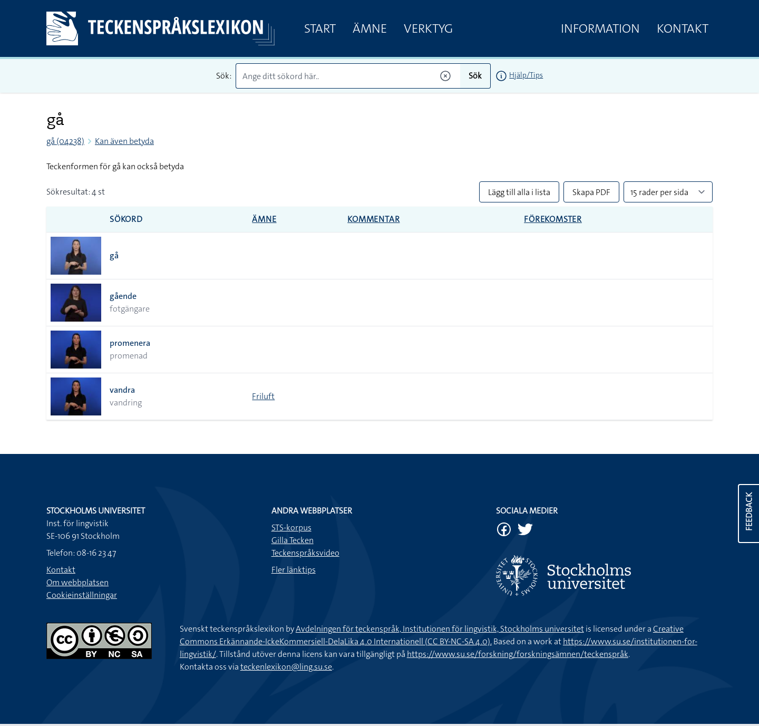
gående (123, 296)
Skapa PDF (591, 192)
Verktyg (428, 28)
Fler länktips (293, 569)
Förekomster (553, 219)
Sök (475, 75)
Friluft (263, 396)
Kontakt (682, 28)
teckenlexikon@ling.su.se (286, 666)
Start (320, 28)
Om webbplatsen (77, 582)
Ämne (370, 28)
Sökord (126, 219)
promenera (130, 343)
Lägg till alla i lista (519, 192)
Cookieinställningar (81, 595)
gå (114, 255)
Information (600, 28)
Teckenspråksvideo (305, 552)
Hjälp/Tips (526, 75)
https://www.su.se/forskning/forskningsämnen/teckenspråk (517, 654)
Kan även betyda (124, 141)
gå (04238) (65, 141)
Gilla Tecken (292, 540)
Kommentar (373, 219)
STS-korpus (291, 527)
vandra (122, 389)
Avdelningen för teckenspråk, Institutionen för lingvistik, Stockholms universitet (440, 628)
